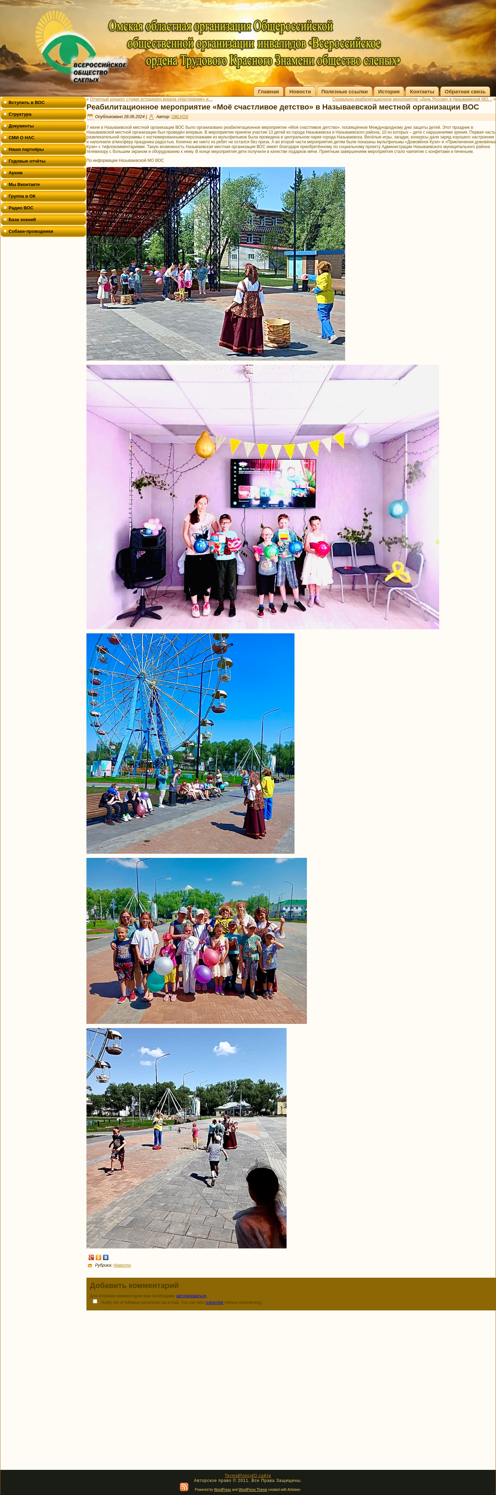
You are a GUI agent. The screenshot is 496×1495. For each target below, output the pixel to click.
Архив (15, 172)
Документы (21, 125)
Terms (231, 1475)
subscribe (214, 1302)
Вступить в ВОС (27, 102)
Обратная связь (465, 91)
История (389, 91)
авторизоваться (191, 1296)
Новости (300, 91)
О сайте (262, 1475)
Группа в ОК (22, 196)
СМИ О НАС (21, 137)
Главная (268, 91)
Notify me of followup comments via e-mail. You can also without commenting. (176, 1302)
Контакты (422, 91)
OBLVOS (180, 116)
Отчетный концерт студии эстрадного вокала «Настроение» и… (151, 99)
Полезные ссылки (344, 91)
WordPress (222, 1490)
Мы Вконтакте (24, 184)
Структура (20, 114)
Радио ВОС (21, 207)
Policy (245, 1475)
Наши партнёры (26, 149)
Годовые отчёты (27, 161)
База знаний (22, 219)
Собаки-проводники (31, 231)
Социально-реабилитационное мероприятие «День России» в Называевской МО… (412, 99)
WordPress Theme (253, 1490)
